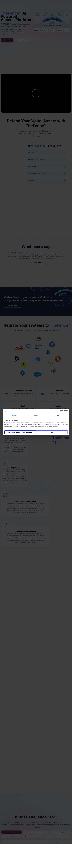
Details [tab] (36, 415)
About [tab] (57, 415)
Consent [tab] (14, 415)
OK (52, 432)
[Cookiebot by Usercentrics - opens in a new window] (61, 411)
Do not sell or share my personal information (20, 432)
